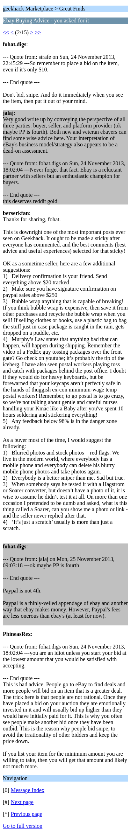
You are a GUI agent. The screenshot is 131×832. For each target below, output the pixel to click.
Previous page (26, 814)
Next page (22, 802)
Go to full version (22, 826)
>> (38, 32)
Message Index (27, 790)
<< (6, 32)
